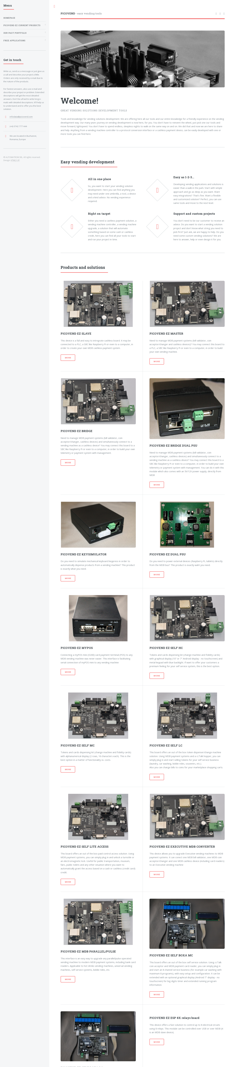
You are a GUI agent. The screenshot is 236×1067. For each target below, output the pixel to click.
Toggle (54, 6)
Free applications (14, 40)
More (68, 357)
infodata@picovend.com (21, 116)
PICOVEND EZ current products (22, 25)
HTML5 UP (15, 160)
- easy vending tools (81, 13)
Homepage (9, 18)
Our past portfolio (15, 33)
